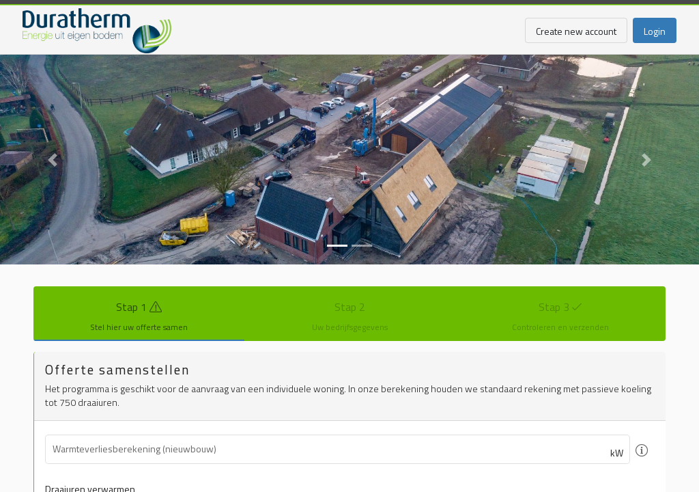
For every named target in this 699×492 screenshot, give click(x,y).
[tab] (138, 313)
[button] (52, 159)
